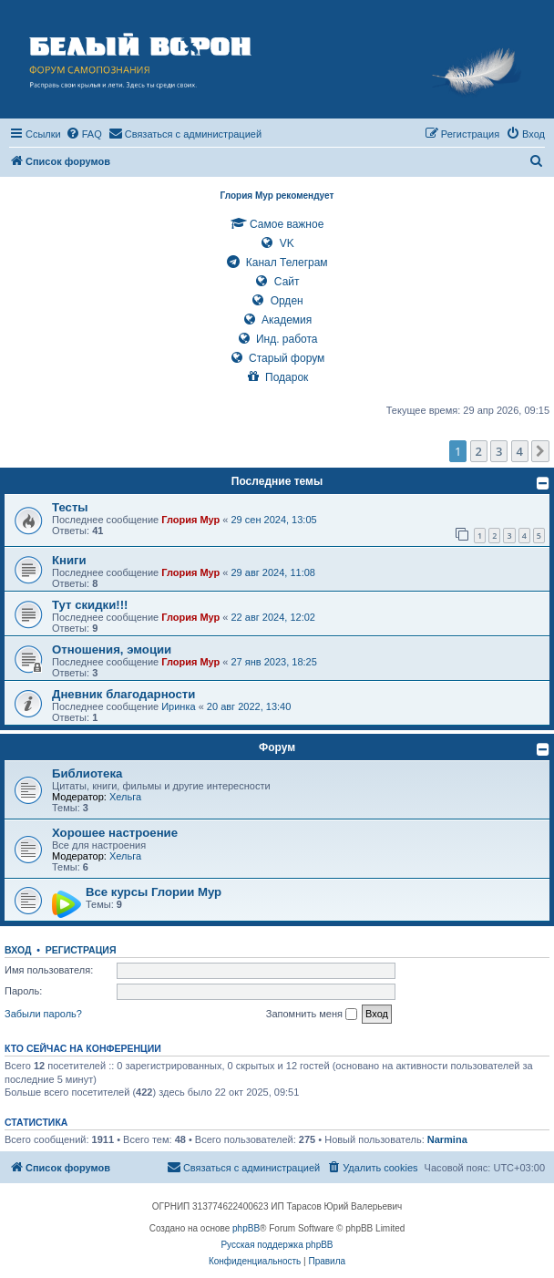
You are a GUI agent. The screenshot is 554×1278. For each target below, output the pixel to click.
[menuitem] (84, 134)
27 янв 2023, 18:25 (274, 661)
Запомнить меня (311, 1014)
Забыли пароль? (43, 1013)
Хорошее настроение (115, 833)
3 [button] (499, 451)
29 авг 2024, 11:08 (273, 572)
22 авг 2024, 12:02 (273, 617)
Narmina (447, 1139)
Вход (18, 949)
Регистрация (81, 949)
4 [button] (520, 451)
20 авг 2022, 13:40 (249, 706)
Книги (69, 560)
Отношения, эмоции (111, 649)
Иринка (178, 706)
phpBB (246, 1228)
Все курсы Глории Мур (153, 892)
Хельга (125, 796)
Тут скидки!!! (90, 605)
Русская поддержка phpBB (277, 1245)
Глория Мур (190, 519)
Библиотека (87, 773)
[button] (540, 451)
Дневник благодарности (123, 694)
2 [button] (479, 451)
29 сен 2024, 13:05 (274, 519)
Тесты (70, 507)
